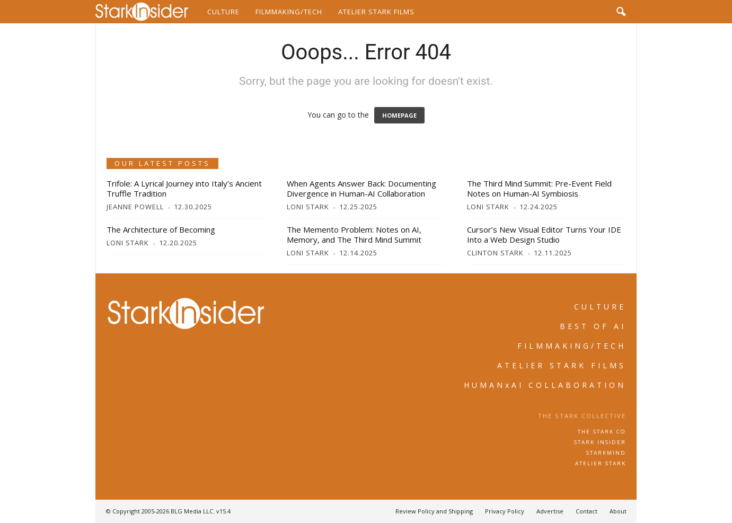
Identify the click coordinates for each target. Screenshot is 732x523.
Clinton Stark (495, 253)
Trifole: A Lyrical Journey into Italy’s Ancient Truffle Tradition (184, 188)
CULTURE (600, 307)
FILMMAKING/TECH (571, 346)
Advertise (549, 511)
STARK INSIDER (600, 442)
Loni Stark (308, 206)
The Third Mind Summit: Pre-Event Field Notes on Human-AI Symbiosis (539, 188)
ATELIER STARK (600, 463)
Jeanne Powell (135, 206)
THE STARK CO (602, 431)
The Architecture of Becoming (161, 229)
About (618, 511)
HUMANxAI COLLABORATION (545, 385)
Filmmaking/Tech (288, 11)
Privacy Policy (504, 511)
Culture (223, 11)
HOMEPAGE (399, 115)
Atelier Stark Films (376, 11)
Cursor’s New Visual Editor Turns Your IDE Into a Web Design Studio (544, 234)
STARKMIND (606, 452)
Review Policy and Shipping (434, 511)
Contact (586, 511)
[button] (620, 11)
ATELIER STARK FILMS (561, 365)
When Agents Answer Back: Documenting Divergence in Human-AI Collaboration (361, 188)
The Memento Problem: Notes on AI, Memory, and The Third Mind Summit (354, 234)
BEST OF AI (593, 326)
